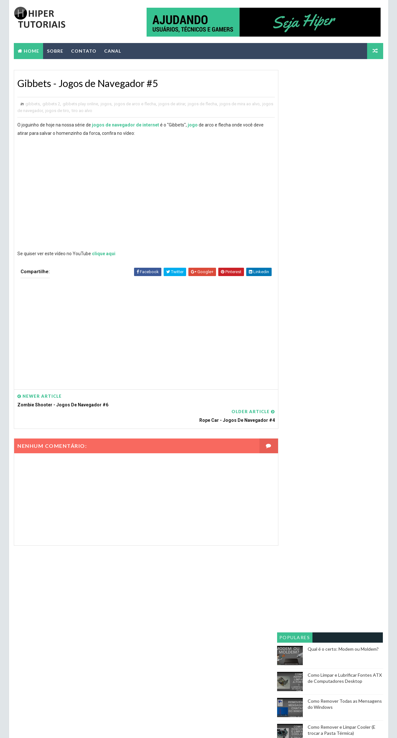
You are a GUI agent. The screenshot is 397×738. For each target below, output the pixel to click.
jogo (193, 124)
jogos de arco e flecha (135, 103)
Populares (295, 161)
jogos (106, 103)
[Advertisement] (139, 329)
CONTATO (83, 50)
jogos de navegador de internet (125, 124)
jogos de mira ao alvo (240, 103)
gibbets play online (80, 103)
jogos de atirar (171, 103)
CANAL (112, 50)
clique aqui (103, 253)
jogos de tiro (70, 110)
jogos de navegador (36, 110)
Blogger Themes (134, 726)
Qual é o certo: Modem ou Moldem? (343, 173)
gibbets (32, 103)
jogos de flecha (202, 103)
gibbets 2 (51, 103)
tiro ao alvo (94, 110)
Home (31, 50)
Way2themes (70, 726)
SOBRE (55, 50)
